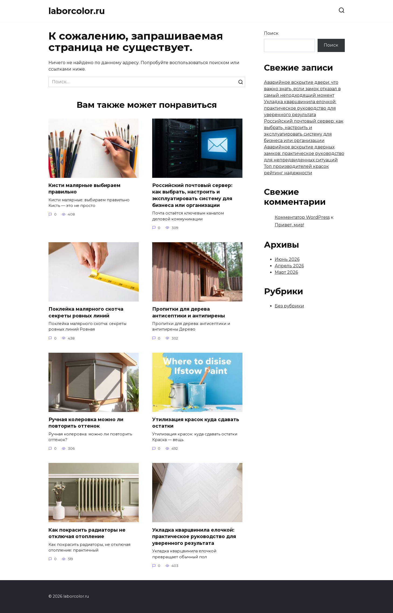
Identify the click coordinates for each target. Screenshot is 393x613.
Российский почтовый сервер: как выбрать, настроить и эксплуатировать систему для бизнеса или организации (192, 195)
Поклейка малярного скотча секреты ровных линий (85, 312)
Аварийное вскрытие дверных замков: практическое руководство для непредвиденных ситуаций (304, 153)
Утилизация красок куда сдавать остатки (195, 423)
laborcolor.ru (76, 11)
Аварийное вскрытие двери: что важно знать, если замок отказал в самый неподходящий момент (302, 89)
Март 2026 (286, 272)
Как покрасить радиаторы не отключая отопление (87, 533)
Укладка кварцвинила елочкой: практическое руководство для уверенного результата (194, 536)
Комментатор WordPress (302, 217)
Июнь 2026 (287, 259)
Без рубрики (289, 306)
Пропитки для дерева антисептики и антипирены (188, 312)
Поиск (271, 33)
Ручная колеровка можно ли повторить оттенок (85, 423)
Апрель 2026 (289, 265)
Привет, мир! (289, 224)
